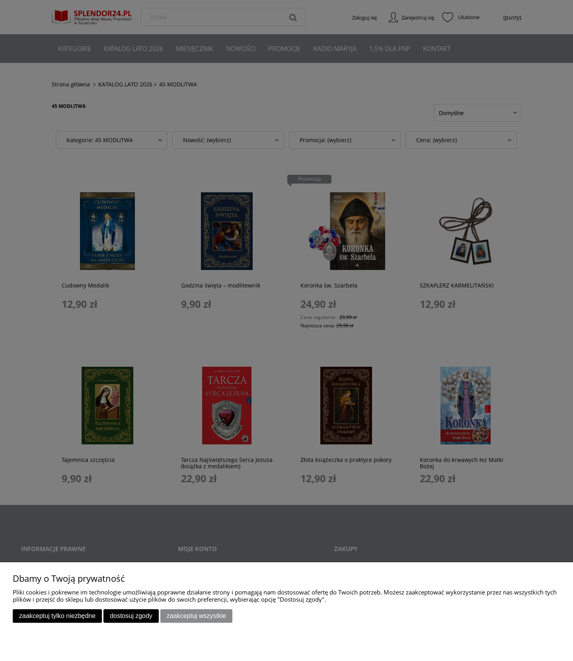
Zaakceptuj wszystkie (196, 615)
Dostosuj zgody (131, 615)
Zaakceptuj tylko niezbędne (57, 615)
